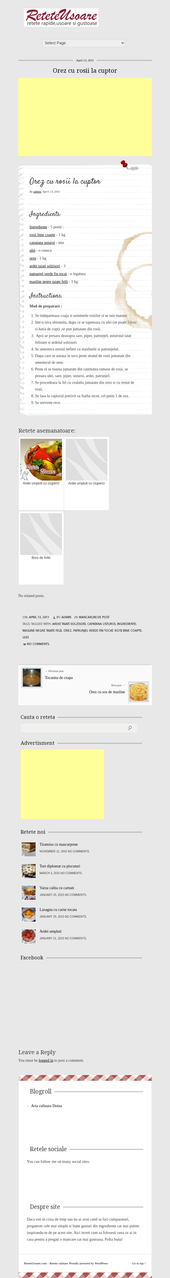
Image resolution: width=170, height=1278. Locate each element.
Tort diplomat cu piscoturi (60, 866)
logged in (46, 1060)
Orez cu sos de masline (107, 692)
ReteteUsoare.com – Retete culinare (61, 17)
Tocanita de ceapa (59, 678)
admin (37, 191)
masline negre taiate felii (48, 282)
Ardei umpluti (50, 931)
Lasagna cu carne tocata (58, 910)
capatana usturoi (42, 243)
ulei (32, 250)
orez (32, 258)
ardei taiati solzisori (44, 266)
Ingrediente (38, 227)
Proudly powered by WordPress (88, 1263)
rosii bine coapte (42, 235)
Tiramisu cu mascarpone (59, 844)
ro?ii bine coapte (128, 630)
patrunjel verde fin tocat (48, 274)
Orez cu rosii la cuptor (85, 70)
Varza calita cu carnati (57, 888)
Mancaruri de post (94, 617)
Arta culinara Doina (46, 1106)
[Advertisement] (94, 117)
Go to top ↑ (139, 1263)
